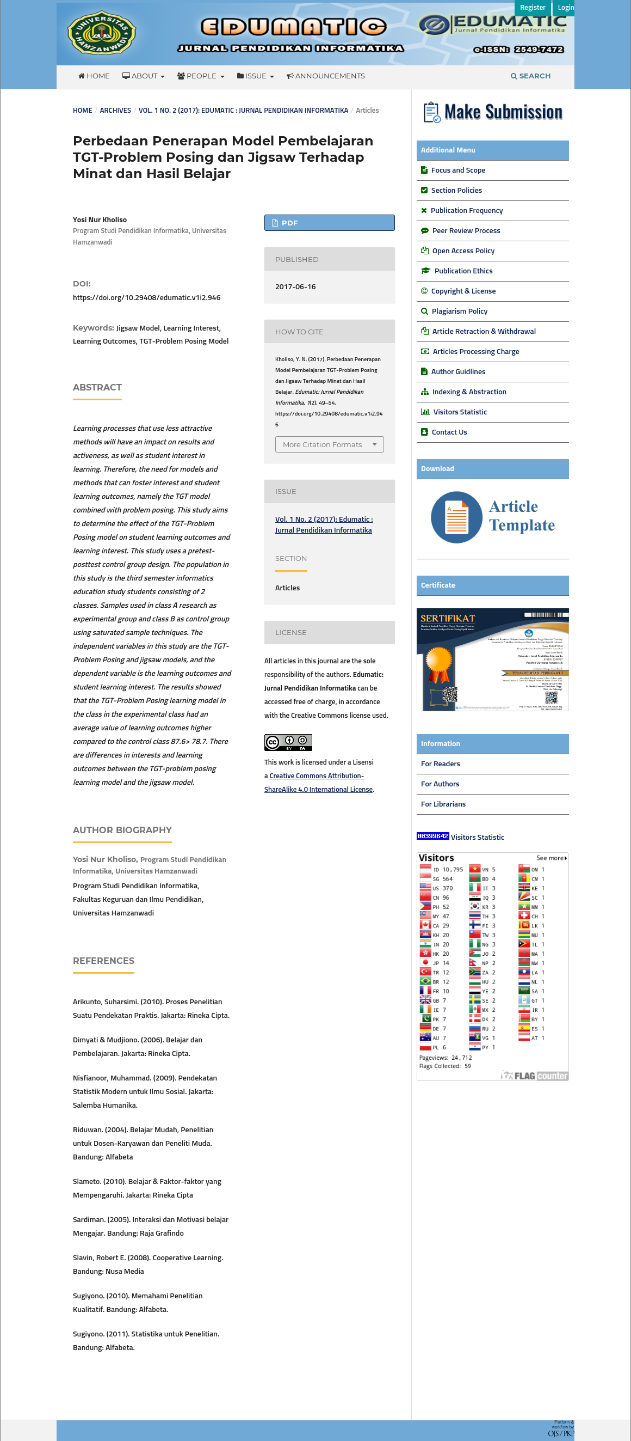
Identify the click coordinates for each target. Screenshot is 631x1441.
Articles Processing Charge (475, 352)
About (140, 75)
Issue (252, 75)
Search (531, 75)
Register (533, 7)
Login (566, 7)
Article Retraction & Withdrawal (484, 331)
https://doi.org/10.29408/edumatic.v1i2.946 (146, 298)
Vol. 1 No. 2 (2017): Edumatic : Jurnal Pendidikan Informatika (243, 110)
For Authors (440, 784)
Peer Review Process (466, 231)
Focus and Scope (458, 170)
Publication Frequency (467, 211)
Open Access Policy (463, 251)
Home (94, 75)
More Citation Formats (322, 444)
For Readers (440, 764)
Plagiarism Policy (459, 311)
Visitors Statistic (460, 412)
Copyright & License (463, 291)
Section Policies (456, 190)
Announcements (326, 75)
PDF (289, 222)
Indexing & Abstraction (469, 392)
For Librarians (443, 804)
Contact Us (449, 432)
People (197, 75)
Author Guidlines (458, 372)
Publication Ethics (464, 271)
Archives (115, 110)
